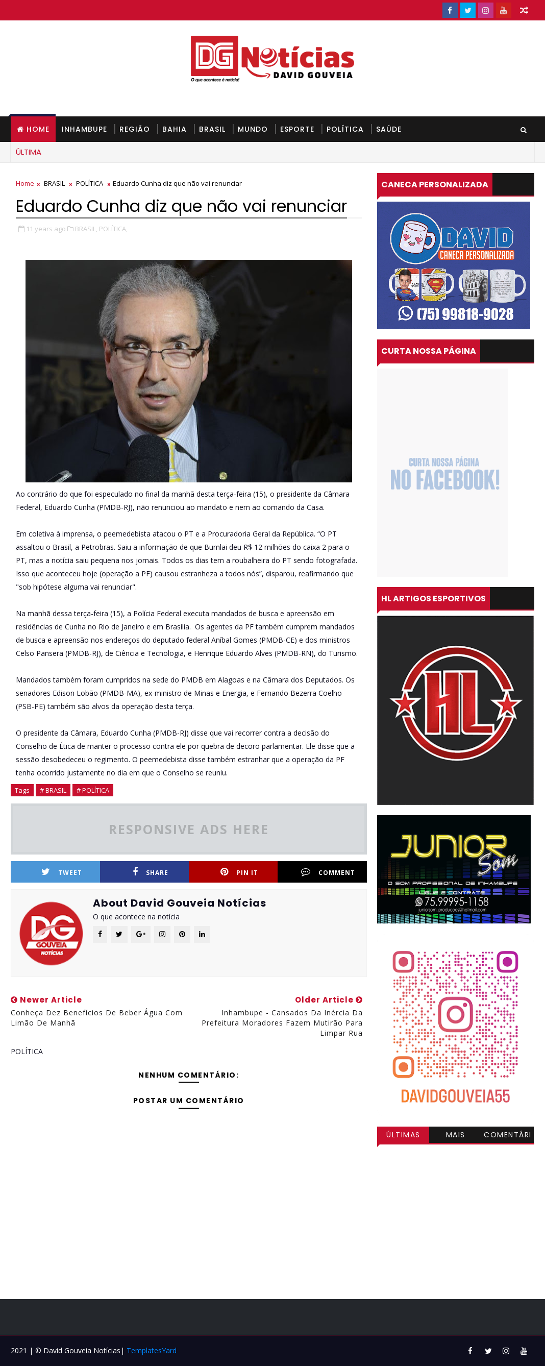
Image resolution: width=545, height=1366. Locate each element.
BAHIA (174, 129)
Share (150, 872)
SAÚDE (389, 129)
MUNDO (253, 129)
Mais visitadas (456, 1136)
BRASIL (212, 129)
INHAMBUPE (84, 129)
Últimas (403, 1135)
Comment (328, 872)
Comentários (508, 1136)
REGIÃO (134, 129)
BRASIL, (86, 228)
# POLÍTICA (93, 790)
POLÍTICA (345, 129)
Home (38, 129)
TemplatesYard (152, 1350)
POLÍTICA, (113, 228)
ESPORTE (297, 129)
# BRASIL (53, 790)
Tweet (61, 872)
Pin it (239, 872)
